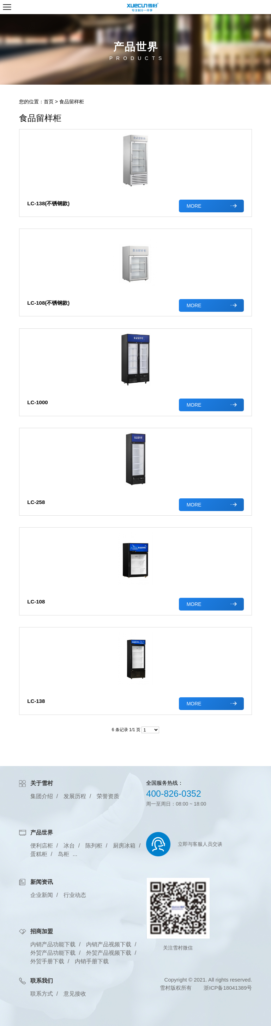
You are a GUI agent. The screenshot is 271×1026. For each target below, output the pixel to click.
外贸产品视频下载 (108, 953)
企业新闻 (41, 895)
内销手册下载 (92, 961)
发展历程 (75, 796)
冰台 (69, 846)
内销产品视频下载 (108, 944)
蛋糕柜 (38, 854)
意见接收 (75, 994)
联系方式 (41, 994)
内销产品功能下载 (53, 944)
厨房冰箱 (124, 846)
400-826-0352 (173, 794)
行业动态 (75, 895)
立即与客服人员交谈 (200, 844)
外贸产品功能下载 (53, 953)
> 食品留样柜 (69, 101)
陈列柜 (93, 846)
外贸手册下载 (47, 961)
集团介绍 (41, 796)
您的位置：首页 (36, 101)
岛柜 (63, 854)
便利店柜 (41, 846)
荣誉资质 (108, 796)
